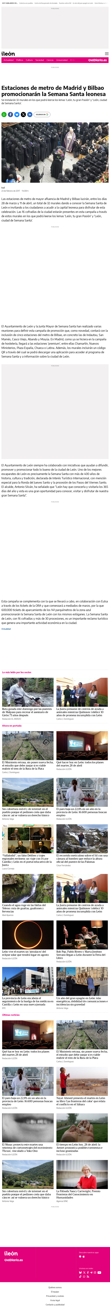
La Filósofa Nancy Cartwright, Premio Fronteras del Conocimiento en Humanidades (78, 1194)
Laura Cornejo (8, 868)
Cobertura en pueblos (26, 3)
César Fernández (63, 865)
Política (19, 60)
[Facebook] (10, 114)
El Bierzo (74, 60)
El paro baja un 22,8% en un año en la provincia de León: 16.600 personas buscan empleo (81, 812)
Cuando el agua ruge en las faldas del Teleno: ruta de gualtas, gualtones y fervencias (24, 908)
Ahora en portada (11, 725)
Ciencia (50, 60)
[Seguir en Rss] (88, 1276)
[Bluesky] (16, 114)
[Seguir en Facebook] (88, 1272)
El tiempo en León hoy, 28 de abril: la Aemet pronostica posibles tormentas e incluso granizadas (79, 1147)
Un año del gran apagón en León (83, 3)
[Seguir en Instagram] (95, 1272)
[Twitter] (23, 114)
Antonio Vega (8, 819)
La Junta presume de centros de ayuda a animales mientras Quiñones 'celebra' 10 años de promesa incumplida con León (80, 712)
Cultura (29, 60)
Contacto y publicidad (55, 1304)
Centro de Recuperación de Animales (46, 3)
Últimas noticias (11, 1014)
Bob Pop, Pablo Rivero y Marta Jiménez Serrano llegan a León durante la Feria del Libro (80, 954)
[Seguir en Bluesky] (80, 1272)
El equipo (55, 1291)
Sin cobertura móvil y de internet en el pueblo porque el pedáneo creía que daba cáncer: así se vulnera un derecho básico (26, 812)
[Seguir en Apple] (84, 1256)
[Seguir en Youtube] (99, 1272)
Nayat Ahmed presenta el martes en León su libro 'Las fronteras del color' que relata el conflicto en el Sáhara (80, 1101)
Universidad (61, 60)
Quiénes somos (55, 1287)
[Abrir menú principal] (107, 53)
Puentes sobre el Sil (65, 3)
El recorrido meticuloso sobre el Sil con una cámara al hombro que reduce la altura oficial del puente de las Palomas (82, 858)
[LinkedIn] (29, 114)
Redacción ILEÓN (63, 769)
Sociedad (40, 60)
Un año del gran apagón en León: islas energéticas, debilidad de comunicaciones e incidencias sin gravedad (82, 1001)
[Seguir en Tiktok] (80, 1276)
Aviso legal (55, 1300)
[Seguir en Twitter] (84, 1272)
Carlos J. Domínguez (65, 719)
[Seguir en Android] (80, 1256)
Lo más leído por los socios (16, 672)
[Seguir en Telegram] (91, 1272)
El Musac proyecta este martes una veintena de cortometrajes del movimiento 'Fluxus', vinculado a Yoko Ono (27, 1147)
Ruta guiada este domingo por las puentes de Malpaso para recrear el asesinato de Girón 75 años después (27, 712)
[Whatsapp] (4, 114)
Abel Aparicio (7, 915)
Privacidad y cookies (55, 1296)
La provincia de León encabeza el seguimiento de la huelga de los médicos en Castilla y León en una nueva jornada (27, 1001)
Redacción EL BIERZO (11, 719)
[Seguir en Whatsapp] (84, 1276)
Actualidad (8, 60)
